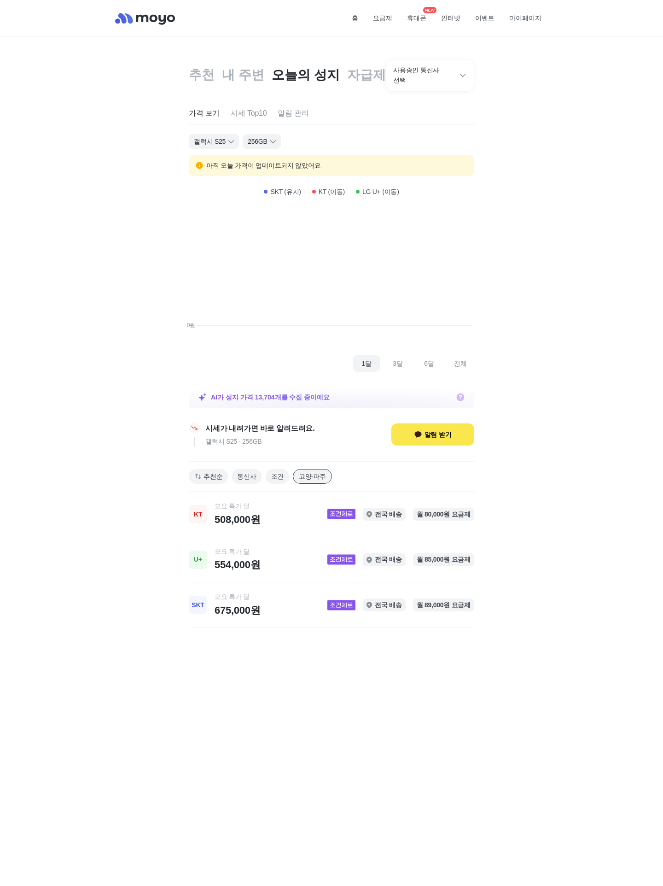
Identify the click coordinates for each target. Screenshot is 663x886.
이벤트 (484, 18)
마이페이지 (525, 18)
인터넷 (450, 18)
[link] (331, 514)
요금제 (382, 18)
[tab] (204, 113)
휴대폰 (420, 15)
